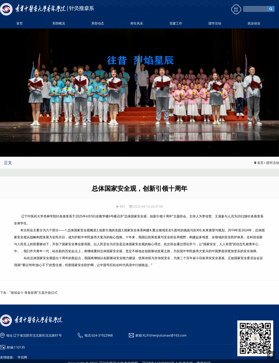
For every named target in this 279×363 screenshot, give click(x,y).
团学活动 (214, 23)
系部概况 (58, 23)
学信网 (22, 357)
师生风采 (136, 23)
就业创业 (254, 23)
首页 (19, 23)
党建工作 (175, 23)
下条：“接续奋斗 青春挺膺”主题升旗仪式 (28, 292)
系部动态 (97, 23)
